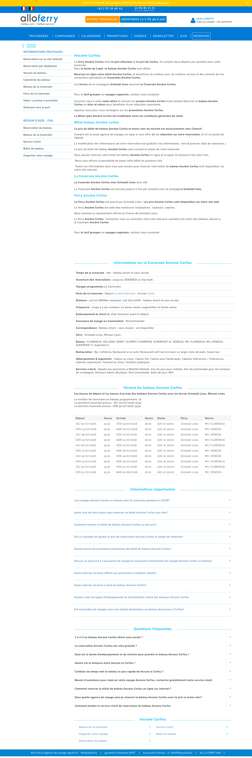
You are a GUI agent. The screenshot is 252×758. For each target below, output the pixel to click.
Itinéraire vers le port (36, 107)
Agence (140, 36)
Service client (32, 141)
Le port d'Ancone (125, 293)
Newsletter (163, 36)
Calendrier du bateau (36, 80)
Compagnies (65, 36)
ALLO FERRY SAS (210, 752)
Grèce (31, 46)
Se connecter (225, 22)
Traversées (38, 36)
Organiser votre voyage (38, 155)
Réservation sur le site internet (43, 59)
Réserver (201, 36)
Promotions (117, 36)
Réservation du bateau (37, 128)
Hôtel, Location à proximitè (40, 100)
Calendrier (91, 36)
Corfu (151, 293)
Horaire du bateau (34, 73)
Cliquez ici (163, 3)
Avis (183, 36)
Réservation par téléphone (40, 66)
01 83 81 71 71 (154, 9)
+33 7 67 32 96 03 (109, 8)
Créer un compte (206, 22)
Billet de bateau (33, 148)
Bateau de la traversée (37, 86)
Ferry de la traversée (36, 93)
